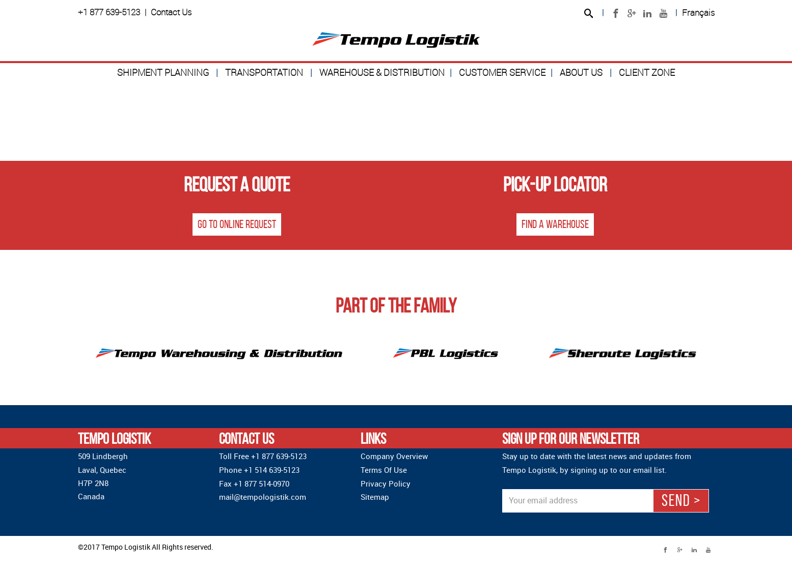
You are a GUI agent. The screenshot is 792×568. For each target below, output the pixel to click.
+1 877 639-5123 (109, 12)
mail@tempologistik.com (262, 497)
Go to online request (237, 224)
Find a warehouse (555, 224)
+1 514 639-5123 (271, 470)
